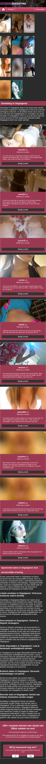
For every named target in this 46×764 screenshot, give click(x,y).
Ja (15, 756)
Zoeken (11, 9)
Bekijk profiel (23, 163)
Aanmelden (40, 9)
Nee (30, 756)
